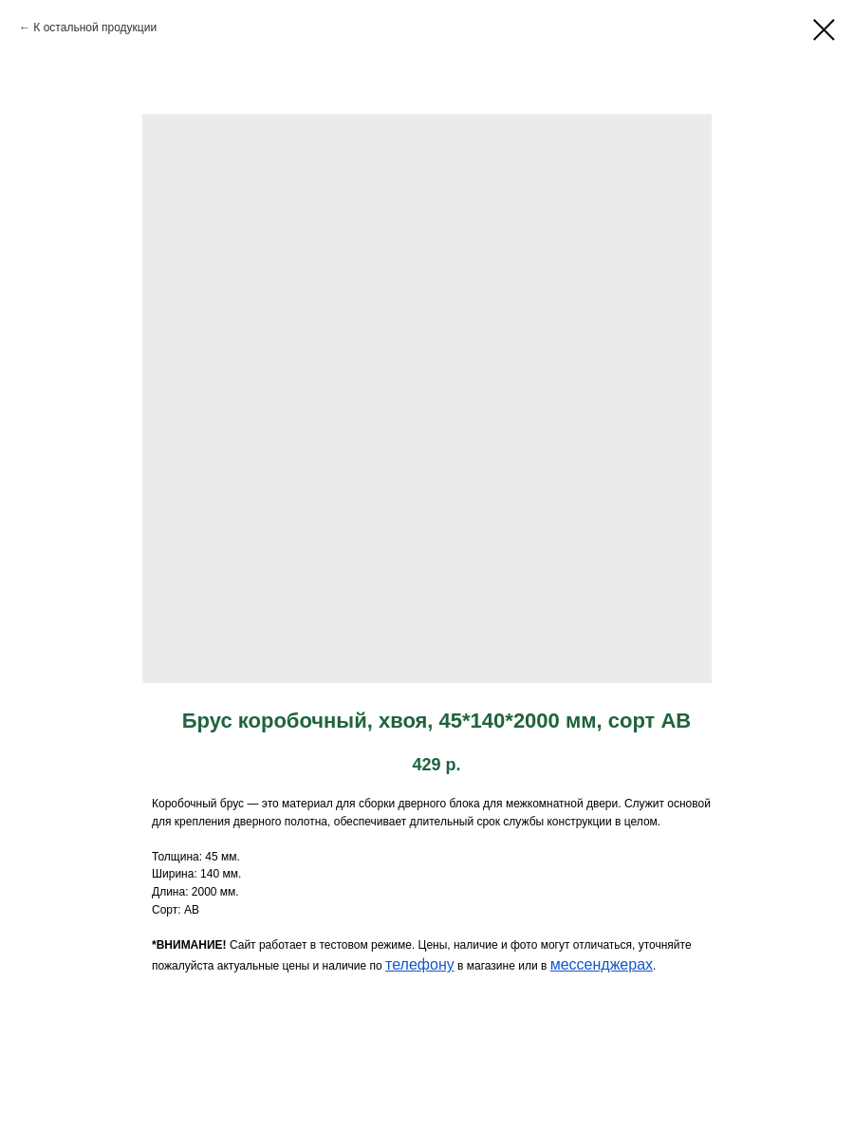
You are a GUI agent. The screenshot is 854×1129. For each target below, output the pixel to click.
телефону (420, 964)
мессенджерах (601, 964)
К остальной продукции (95, 27)
